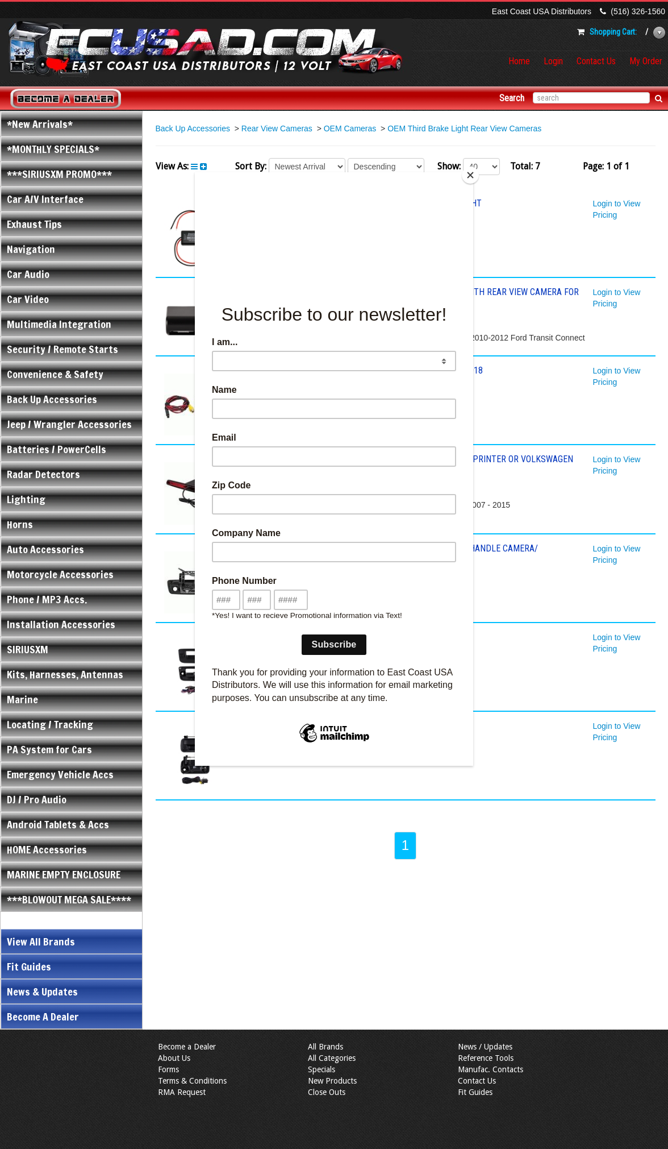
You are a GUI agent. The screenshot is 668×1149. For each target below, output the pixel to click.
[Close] (470, 175)
